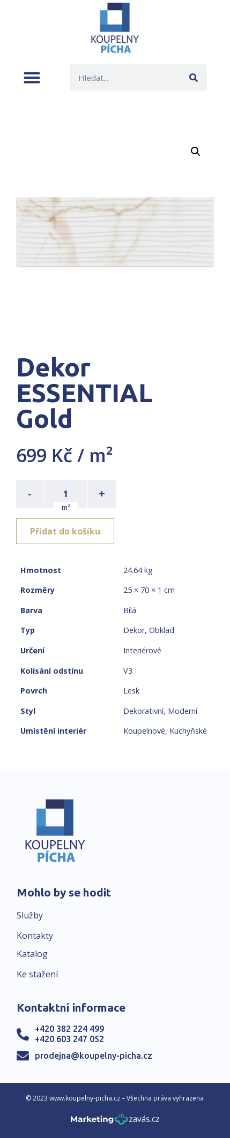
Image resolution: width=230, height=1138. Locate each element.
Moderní (182, 711)
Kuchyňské (188, 731)
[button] (32, 77)
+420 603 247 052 (69, 1039)
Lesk (131, 690)
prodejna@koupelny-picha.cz (93, 1055)
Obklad (161, 630)
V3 (127, 671)
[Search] (194, 77)
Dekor (134, 630)
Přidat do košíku (65, 531)
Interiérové (142, 650)
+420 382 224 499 (69, 1029)
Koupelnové (144, 731)
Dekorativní (143, 711)
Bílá (129, 610)
